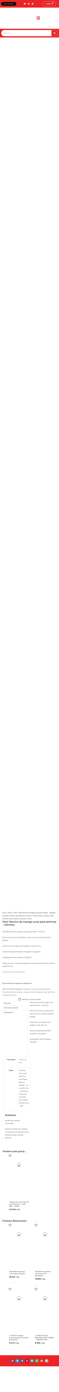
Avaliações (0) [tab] (8, 859)
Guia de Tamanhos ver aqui (13, 819)
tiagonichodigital (37, 1387)
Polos (52, 762)
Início (4, 759)
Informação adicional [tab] (11, 854)
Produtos (5, 765)
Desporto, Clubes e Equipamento (13, 762)
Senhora (16, 765)
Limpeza (46, 762)
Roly (15, 759)
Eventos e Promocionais (34, 762)
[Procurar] (54, 33)
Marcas (10, 759)
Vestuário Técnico (26, 765)
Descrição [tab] (7, 850)
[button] (38, 18)
